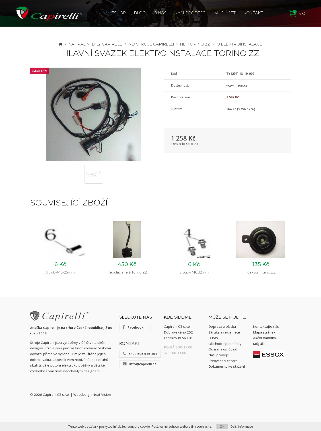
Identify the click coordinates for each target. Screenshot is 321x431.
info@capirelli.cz (139, 364)
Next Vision (102, 394)
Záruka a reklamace (224, 332)
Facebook (133, 327)
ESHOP (118, 12)
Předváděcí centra (222, 360)
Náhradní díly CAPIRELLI (95, 44)
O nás (160, 12)
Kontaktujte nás (266, 326)
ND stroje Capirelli (151, 44)
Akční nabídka (264, 338)
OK (222, 426)
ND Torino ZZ (195, 44)
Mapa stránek (264, 332)
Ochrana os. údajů (222, 349)
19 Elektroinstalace (239, 44)
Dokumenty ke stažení (226, 366)
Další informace (241, 426)
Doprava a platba (222, 326)
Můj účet (225, 12)
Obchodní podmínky (224, 343)
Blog (140, 12)
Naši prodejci (190, 12)
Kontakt (253, 12)
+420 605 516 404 (140, 353)
